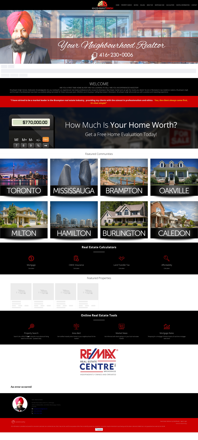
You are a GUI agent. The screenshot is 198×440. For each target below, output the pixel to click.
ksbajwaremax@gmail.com (40, 409)
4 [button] (98, 63)
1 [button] (92, 63)
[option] (99, 37)
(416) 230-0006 (38, 411)
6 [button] (101, 63)
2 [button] (94, 63)
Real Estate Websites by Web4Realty (169, 421)
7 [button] (103, 63)
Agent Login (184, 421)
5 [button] (99, 63)
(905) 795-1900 (38, 413)
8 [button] (105, 63)
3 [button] (96, 63)
